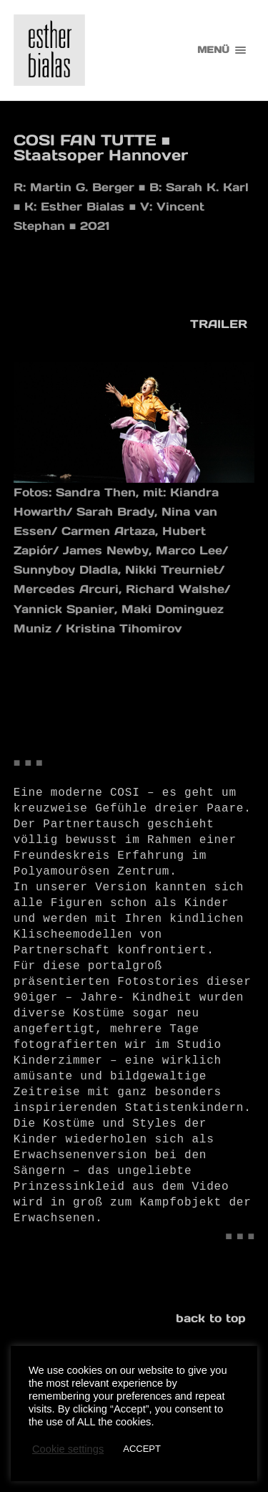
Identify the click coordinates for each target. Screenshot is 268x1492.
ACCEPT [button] (142, 1448)
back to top (211, 1318)
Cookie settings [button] (68, 1449)
